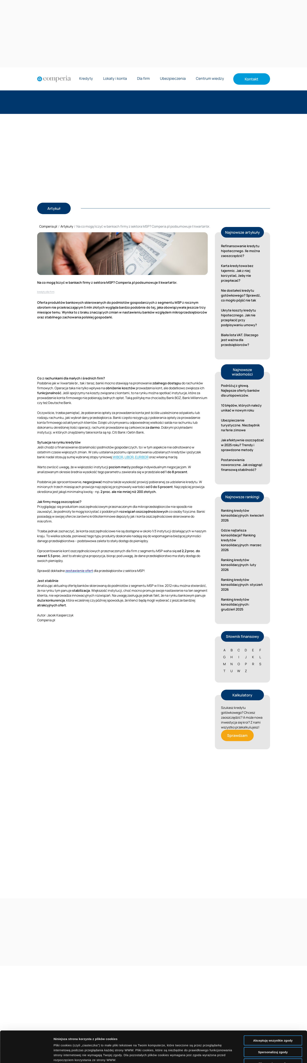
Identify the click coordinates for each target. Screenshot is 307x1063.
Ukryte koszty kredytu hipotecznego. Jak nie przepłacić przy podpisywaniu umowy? (239, 317)
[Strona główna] (54, 79)
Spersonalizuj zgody (273, 1020)
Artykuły (66, 226)
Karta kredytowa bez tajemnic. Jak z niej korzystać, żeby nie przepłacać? (237, 273)
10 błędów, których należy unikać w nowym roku (241, 408)
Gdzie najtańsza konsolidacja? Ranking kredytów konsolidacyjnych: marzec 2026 (241, 540)
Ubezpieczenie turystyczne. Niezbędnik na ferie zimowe (240, 425)
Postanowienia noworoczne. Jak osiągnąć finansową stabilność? (241, 465)
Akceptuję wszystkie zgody (272, 1009)
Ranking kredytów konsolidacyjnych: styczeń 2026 (242, 584)
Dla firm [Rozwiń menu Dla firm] (143, 79)
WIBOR (118, 457)
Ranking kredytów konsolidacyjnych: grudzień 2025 (235, 604)
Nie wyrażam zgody (273, 1032)
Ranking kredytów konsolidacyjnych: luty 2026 (238, 565)
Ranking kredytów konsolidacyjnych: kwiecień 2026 (242, 515)
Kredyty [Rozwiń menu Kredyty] (86, 79)
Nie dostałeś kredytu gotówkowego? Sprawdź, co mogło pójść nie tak (241, 295)
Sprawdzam (237, 735)
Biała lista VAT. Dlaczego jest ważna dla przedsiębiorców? (239, 340)
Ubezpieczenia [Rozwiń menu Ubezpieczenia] (173, 79)
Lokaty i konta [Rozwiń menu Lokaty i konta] (115, 79)
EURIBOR (141, 457)
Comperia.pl (48, 226)
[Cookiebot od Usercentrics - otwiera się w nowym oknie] (26, 1055)
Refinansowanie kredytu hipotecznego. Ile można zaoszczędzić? (240, 251)
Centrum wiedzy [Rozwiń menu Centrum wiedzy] (210, 79)
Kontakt (251, 79)
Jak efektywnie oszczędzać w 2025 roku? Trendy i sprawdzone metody (242, 445)
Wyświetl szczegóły (232, 1055)
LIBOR (129, 457)
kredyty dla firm (45, 292)
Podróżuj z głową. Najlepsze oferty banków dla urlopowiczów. (240, 390)
